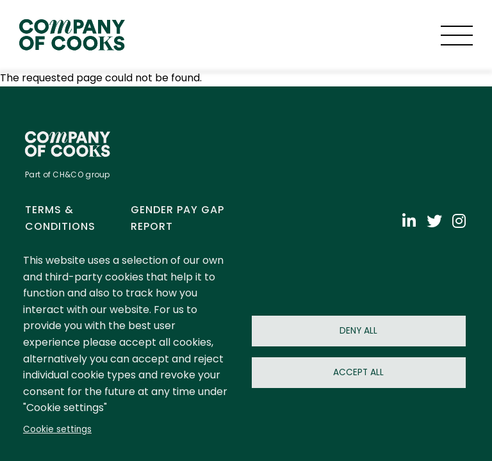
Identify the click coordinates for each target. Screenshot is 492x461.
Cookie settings (57, 429)
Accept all (358, 372)
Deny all (358, 331)
